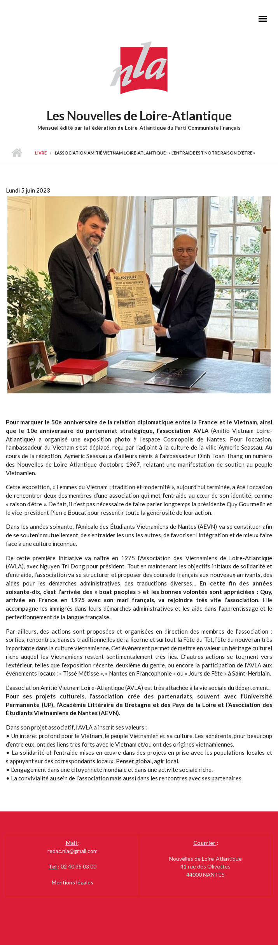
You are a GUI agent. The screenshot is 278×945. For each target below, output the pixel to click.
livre (41, 152)
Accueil (16, 153)
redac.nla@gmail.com (72, 851)
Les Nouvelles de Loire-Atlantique (139, 115)
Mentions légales (72, 882)
